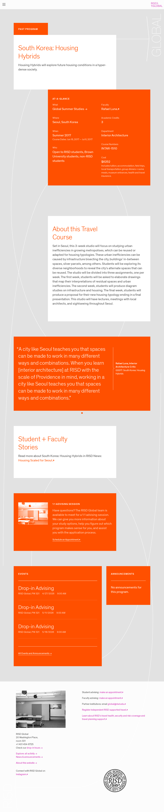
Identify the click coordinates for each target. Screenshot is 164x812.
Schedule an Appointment (65, 539)
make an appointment (111, 692)
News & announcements (28, 756)
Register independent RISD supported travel (104, 709)
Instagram (21, 774)
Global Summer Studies (68, 109)
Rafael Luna (109, 109)
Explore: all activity (25, 753)
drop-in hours (33, 747)
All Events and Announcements (33, 653)
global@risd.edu (116, 704)
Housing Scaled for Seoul (35, 460)
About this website (25, 762)
